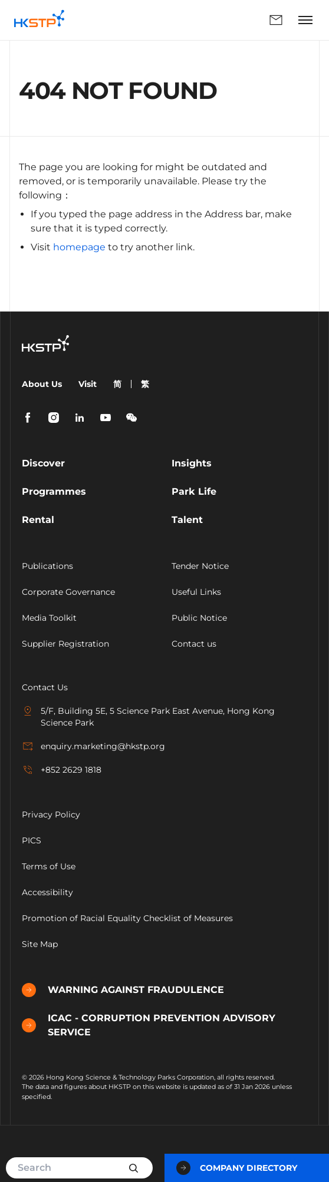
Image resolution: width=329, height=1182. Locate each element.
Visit (87, 384)
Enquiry (276, 20)
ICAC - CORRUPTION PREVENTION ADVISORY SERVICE (148, 1025)
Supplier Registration (65, 643)
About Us (42, 384)
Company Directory (236, 1168)
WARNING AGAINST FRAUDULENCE (123, 990)
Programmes (54, 491)
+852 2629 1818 (61, 770)
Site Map (40, 944)
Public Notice (199, 617)
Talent (187, 519)
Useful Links (196, 592)
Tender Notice (200, 566)
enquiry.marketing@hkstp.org (93, 746)
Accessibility (47, 892)
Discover (43, 463)
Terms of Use (48, 866)
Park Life (194, 491)
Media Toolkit (49, 617)
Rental (38, 519)
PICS (31, 840)
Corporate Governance (68, 592)
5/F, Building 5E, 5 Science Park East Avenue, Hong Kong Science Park (148, 716)
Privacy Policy (51, 814)
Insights (192, 463)
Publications (47, 566)
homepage (79, 247)
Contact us (194, 643)
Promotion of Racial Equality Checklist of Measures (127, 918)
